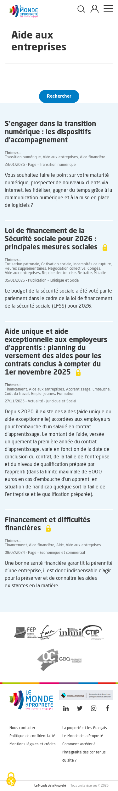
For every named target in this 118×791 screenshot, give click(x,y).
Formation (66, 394)
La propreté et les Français (84, 728)
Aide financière (92, 157)
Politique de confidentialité (32, 736)
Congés (93, 269)
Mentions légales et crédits (32, 744)
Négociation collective (67, 269)
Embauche (101, 389)
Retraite (85, 273)
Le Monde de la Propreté (82, 736)
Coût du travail (17, 394)
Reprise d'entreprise (59, 273)
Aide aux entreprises (60, 157)
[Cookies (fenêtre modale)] (11, 780)
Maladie (100, 273)
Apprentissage (78, 389)
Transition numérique (23, 157)
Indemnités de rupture (92, 264)
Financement (16, 389)
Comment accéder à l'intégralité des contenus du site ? (84, 753)
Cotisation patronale (22, 264)
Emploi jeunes (43, 394)
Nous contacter (22, 728)
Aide (60, 545)
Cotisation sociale (56, 264)
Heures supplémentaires (25, 269)
